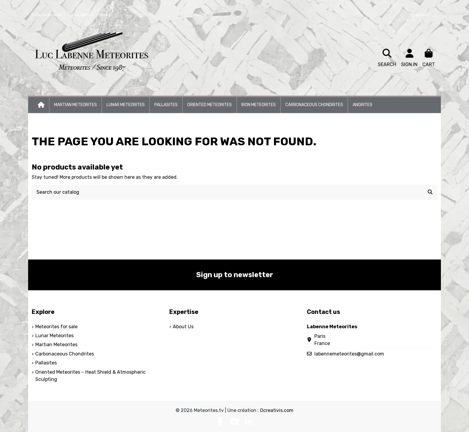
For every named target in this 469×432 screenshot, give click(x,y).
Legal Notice (82, 15)
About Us (183, 326)
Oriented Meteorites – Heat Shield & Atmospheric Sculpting (90, 375)
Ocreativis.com (276, 410)
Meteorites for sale (56, 326)
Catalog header (47, 15)
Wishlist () (423, 15)
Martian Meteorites (56, 344)
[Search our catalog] (430, 192)
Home (105, 15)
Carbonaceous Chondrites (64, 354)
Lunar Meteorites (54, 335)
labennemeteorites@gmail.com (349, 354)
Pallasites (46, 363)
